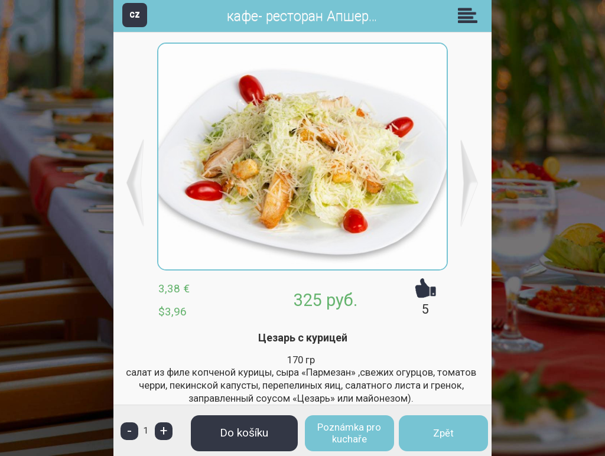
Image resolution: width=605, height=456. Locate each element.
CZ (134, 14)
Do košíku (244, 432)
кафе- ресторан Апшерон (305, 16)
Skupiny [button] (470, 15)
